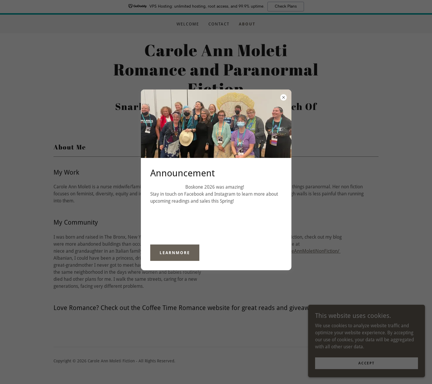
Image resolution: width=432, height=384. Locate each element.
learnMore (175, 252)
